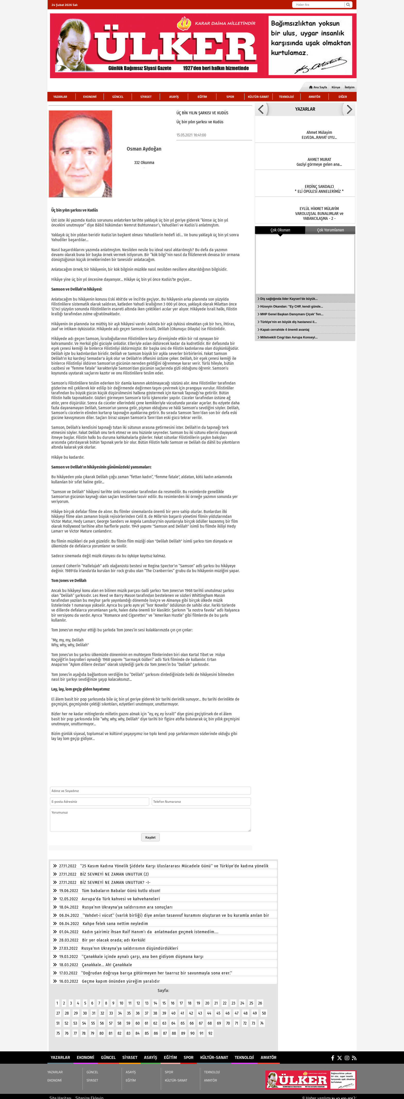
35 (129, 1010)
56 (102, 1020)
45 (218, 1010)
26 (260, 1000)
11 (129, 1000)
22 (224, 1000)
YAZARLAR (60, 96)
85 (147, 1030)
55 (93, 1020)
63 (164, 1020)
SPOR (230, 96)
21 (216, 1000)
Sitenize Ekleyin (89, 1095)
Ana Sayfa (318, 87)
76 (67, 1030)
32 (102, 1010)
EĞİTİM (202, 96)
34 (120, 1010)
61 (146, 1020)
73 (253, 1020)
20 (207, 1000)
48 (245, 1010)
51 (58, 1020)
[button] (261, 109)
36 (138, 1010)
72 (245, 1020)
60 (138, 1020)
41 (182, 1010)
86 (156, 1030)
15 (164, 1000)
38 (155, 1010)
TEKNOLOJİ (286, 96)
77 (75, 1030)
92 (210, 1030)
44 (209, 1010)
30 (85, 1010)
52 (66, 1020)
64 (173, 1020)
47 (236, 1010)
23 (233, 1000)
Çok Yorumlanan (330, 230)
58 (119, 1020)
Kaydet (150, 834)
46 (227, 1010)
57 (110, 1020)
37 (146, 1010)
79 (92, 1030)
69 (219, 1020)
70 (228, 1020)
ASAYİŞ (174, 96)
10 (121, 1000)
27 (58, 1010)
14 (155, 1000)
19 (198, 1000)
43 (200, 1010)
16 (172, 1000)
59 (128, 1020)
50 (264, 1010)
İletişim (350, 87)
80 (101, 1030)
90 (192, 1030)
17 (181, 1000)
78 (84, 1030)
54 (84, 1020)
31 (93, 1010)
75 (58, 1030)
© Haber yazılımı (329, 1095)
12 (138, 1000)
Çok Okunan (280, 230)
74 (262, 1020)
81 (110, 1030)
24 (242, 1000)
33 (111, 1010)
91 (201, 1030)
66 (192, 1020)
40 (173, 1010)
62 (155, 1020)
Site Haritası (60, 1095)
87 (165, 1030)
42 (191, 1010)
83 (128, 1030)
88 (174, 1030)
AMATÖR (314, 96)
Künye (336, 87)
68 (210, 1020)
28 (67, 1010)
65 (182, 1020)
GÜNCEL (117, 96)
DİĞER (343, 96)
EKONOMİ (89, 96)
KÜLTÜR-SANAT (258, 96)
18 (189, 1000)
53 (75, 1020)
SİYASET (146, 96)
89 (183, 1030)
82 (119, 1030)
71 (236, 1020)
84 (138, 1030)
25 (251, 1000)
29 (76, 1010)
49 (255, 1010)
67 (201, 1020)
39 (164, 1010)
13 (146, 1000)
